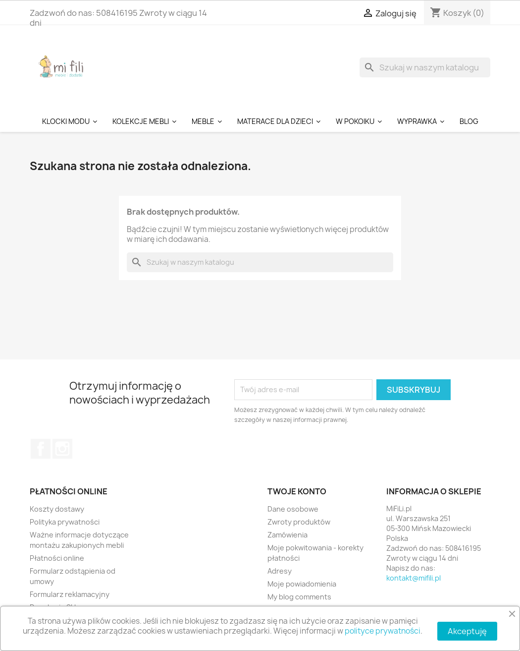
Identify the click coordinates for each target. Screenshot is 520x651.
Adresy (279, 571)
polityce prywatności (382, 631)
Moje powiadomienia (301, 584)
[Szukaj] (425, 67)
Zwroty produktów (298, 522)
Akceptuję (467, 631)
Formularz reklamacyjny (69, 594)
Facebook (41, 449)
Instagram (62, 449)
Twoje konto (296, 491)
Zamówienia (287, 534)
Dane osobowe (292, 509)
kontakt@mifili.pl (413, 578)
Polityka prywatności (65, 522)
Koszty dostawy (57, 509)
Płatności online (57, 558)
